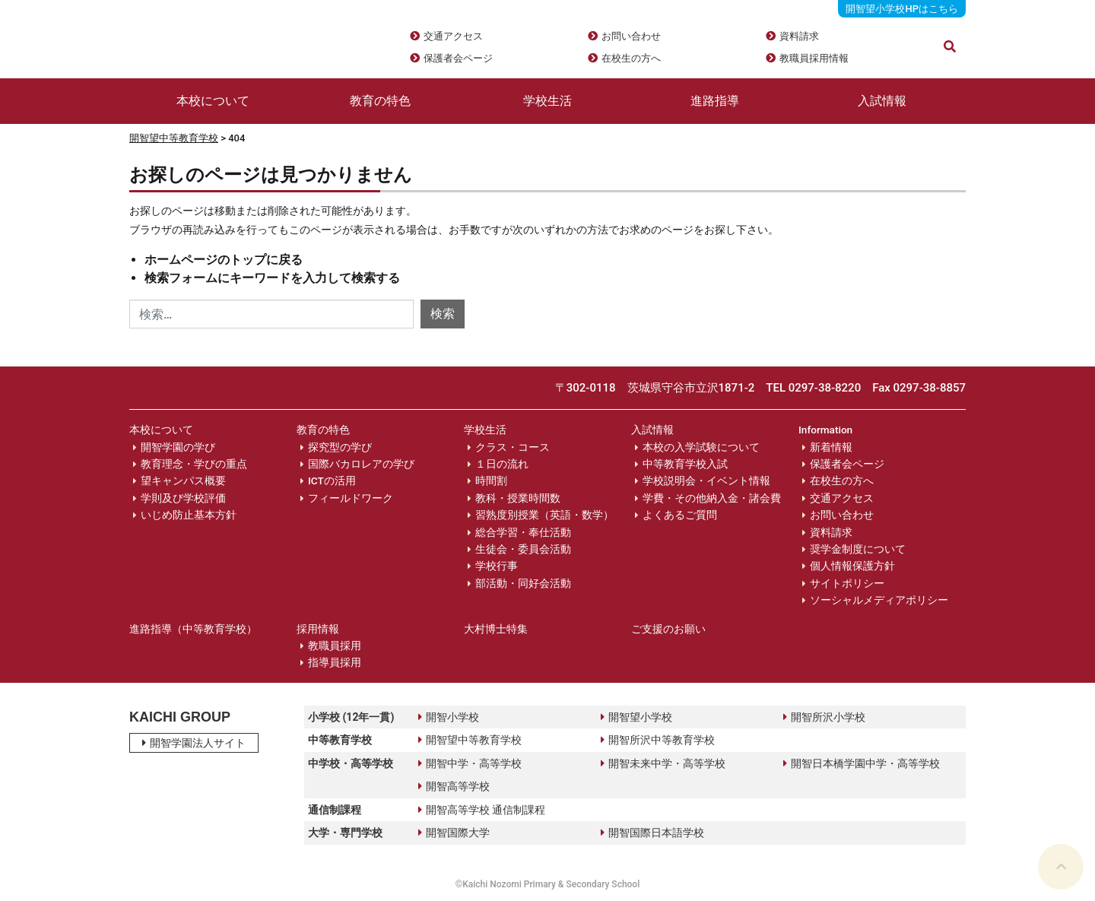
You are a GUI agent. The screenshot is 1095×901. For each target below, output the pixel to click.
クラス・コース (512, 447)
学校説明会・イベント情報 (706, 480)
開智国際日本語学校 (652, 832)
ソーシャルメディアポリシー (879, 600)
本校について (212, 101)
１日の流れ (501, 464)
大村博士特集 (496, 629)
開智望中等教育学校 (173, 138)
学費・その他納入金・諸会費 (712, 498)
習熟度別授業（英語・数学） (544, 515)
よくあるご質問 (680, 515)
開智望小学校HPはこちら (902, 9)
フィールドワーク (350, 498)
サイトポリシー (847, 583)
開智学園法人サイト (194, 743)
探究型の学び (340, 447)
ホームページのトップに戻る (223, 259)
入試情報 (882, 101)
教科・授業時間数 (517, 498)
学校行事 (496, 566)
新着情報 (831, 447)
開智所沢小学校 (824, 717)
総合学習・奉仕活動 (523, 532)
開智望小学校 (636, 717)
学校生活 (547, 101)
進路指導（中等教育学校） (193, 629)
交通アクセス (453, 36)
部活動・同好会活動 (523, 583)
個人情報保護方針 (852, 566)
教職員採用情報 (814, 58)
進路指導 (714, 101)
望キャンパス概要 (183, 480)
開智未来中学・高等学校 (663, 763)
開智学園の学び (178, 447)
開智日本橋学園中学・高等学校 (861, 763)
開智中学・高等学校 (470, 763)
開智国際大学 (454, 832)
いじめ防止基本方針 (188, 515)
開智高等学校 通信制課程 (481, 810)
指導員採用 (334, 662)
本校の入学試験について (701, 447)
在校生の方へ (631, 58)
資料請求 (799, 36)
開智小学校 (448, 717)
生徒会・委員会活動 (523, 549)
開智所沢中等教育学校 (658, 740)
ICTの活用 (332, 480)
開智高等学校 (454, 786)
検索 (442, 313)
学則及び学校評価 (183, 498)
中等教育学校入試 (685, 464)
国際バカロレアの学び (361, 464)
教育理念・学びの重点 (194, 464)
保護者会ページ (458, 58)
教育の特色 (380, 101)
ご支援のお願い (668, 629)
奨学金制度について (858, 549)
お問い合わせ (631, 36)
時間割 (491, 480)
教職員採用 (334, 645)
